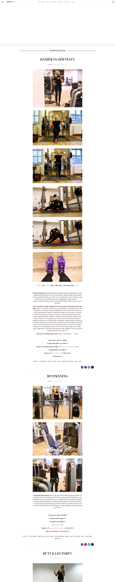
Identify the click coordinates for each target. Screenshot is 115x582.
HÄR (47, 285)
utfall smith (57, 525)
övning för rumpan (59, 536)
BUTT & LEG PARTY (57, 553)
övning (59, 361)
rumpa (71, 536)
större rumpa (88, 536)
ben (29, 536)
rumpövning (70, 361)
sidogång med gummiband (68, 346)
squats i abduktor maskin (56, 528)
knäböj (55, 361)
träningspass (57, 538)
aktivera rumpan (43, 361)
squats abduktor (56, 353)
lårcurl (47, 536)
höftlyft (50, 361)
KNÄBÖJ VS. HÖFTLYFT (57, 59)
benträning (34, 536)
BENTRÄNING (57, 376)
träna (79, 361)
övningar (64, 361)
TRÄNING (49, 64)
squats (76, 361)
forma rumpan (41, 536)
